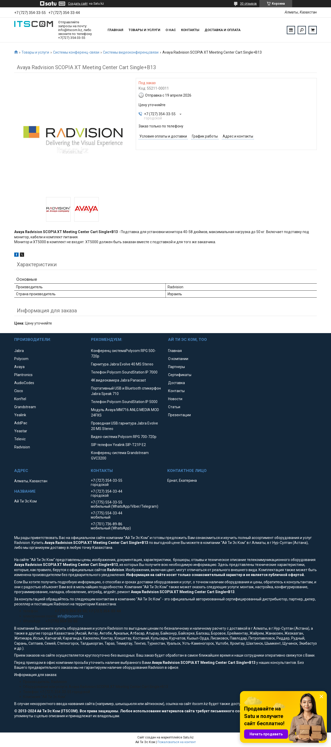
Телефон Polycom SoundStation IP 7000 (124, 372)
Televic (20, 439)
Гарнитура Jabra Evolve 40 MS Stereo (122, 364)
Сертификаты (179, 375)
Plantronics (23, 375)
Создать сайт (78, 3)
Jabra (19, 351)
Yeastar (20, 431)
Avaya (19, 367)
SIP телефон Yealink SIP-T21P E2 (118, 445)
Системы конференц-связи (76, 52)
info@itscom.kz (70, 616)
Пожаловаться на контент (176, 742)
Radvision (22, 447)
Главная (115, 30)
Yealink (20, 415)
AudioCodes (24, 383)
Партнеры (176, 367)
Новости (175, 399)
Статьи (174, 407)
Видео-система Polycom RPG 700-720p (123, 437)
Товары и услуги (144, 30)
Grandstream (25, 407)
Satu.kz (188, 737)
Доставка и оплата (222, 30)
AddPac (20, 423)
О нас (171, 30)
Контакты (190, 30)
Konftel (20, 399)
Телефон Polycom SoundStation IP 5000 (124, 402)
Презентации (179, 415)
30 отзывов (248, 3)
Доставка (176, 383)
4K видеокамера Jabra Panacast (118, 380)
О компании (178, 359)
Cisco (18, 391)
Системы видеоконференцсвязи (131, 52)
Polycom (21, 359)
